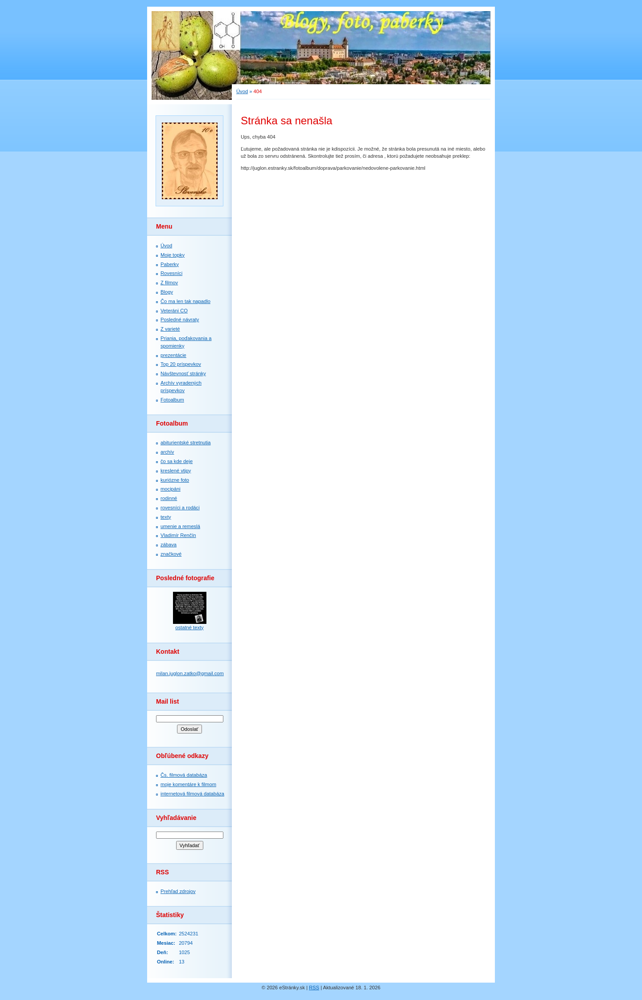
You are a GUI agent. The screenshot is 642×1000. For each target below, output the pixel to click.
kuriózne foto (174, 480)
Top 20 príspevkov (180, 364)
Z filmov (169, 282)
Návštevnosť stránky (183, 373)
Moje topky (172, 255)
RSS (314, 987)
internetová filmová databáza (192, 793)
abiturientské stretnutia (185, 442)
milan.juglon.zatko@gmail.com (190, 673)
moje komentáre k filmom (188, 784)
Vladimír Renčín (178, 535)
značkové (170, 554)
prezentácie (173, 355)
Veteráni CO (174, 310)
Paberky (169, 264)
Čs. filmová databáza (183, 775)
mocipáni (170, 489)
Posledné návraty (179, 319)
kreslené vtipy (175, 470)
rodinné (168, 498)
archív (167, 452)
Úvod (166, 245)
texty (165, 517)
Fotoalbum (172, 399)
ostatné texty (189, 627)
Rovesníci (171, 273)
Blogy (166, 292)
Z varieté (170, 329)
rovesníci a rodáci (180, 507)
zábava (168, 544)
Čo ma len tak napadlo (185, 301)
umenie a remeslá (180, 526)
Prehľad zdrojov (178, 891)
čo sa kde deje (176, 461)
